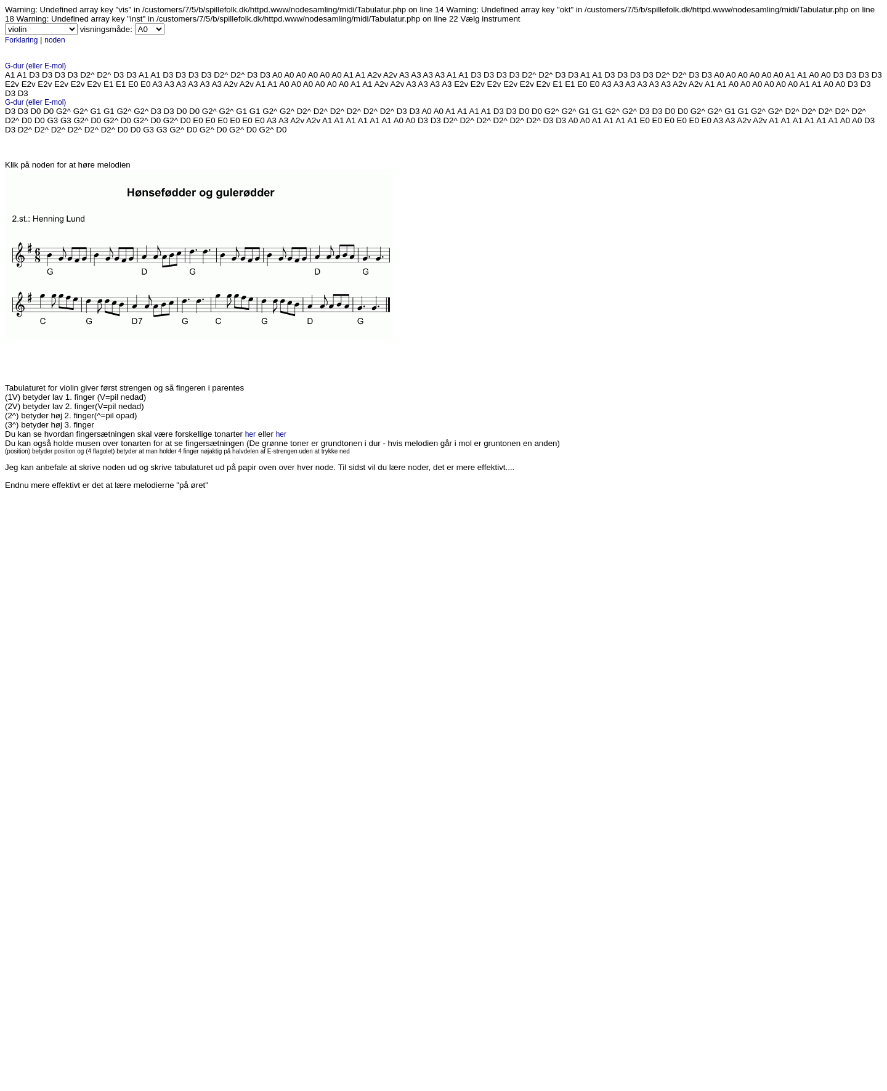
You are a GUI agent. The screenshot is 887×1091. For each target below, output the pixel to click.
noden (54, 40)
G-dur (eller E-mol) (35, 66)
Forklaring (21, 40)
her (250, 434)
